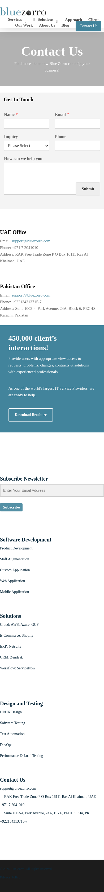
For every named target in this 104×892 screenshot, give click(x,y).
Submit (88, 189)
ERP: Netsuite (10, 646)
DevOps (6, 745)
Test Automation (12, 734)
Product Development (16, 548)
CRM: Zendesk (11, 657)
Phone (60, 136)
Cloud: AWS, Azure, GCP (19, 625)
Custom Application (15, 570)
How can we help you (23, 158)
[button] (30, 415)
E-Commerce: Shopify (16, 635)
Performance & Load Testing (21, 756)
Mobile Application (14, 592)
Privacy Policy (10, 877)
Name (11, 114)
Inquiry (11, 136)
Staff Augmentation (14, 559)
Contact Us (88, 26)
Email (62, 114)
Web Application (12, 581)
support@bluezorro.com (31, 241)
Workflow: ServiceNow (17, 668)
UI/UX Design (11, 712)
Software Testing (12, 723)
